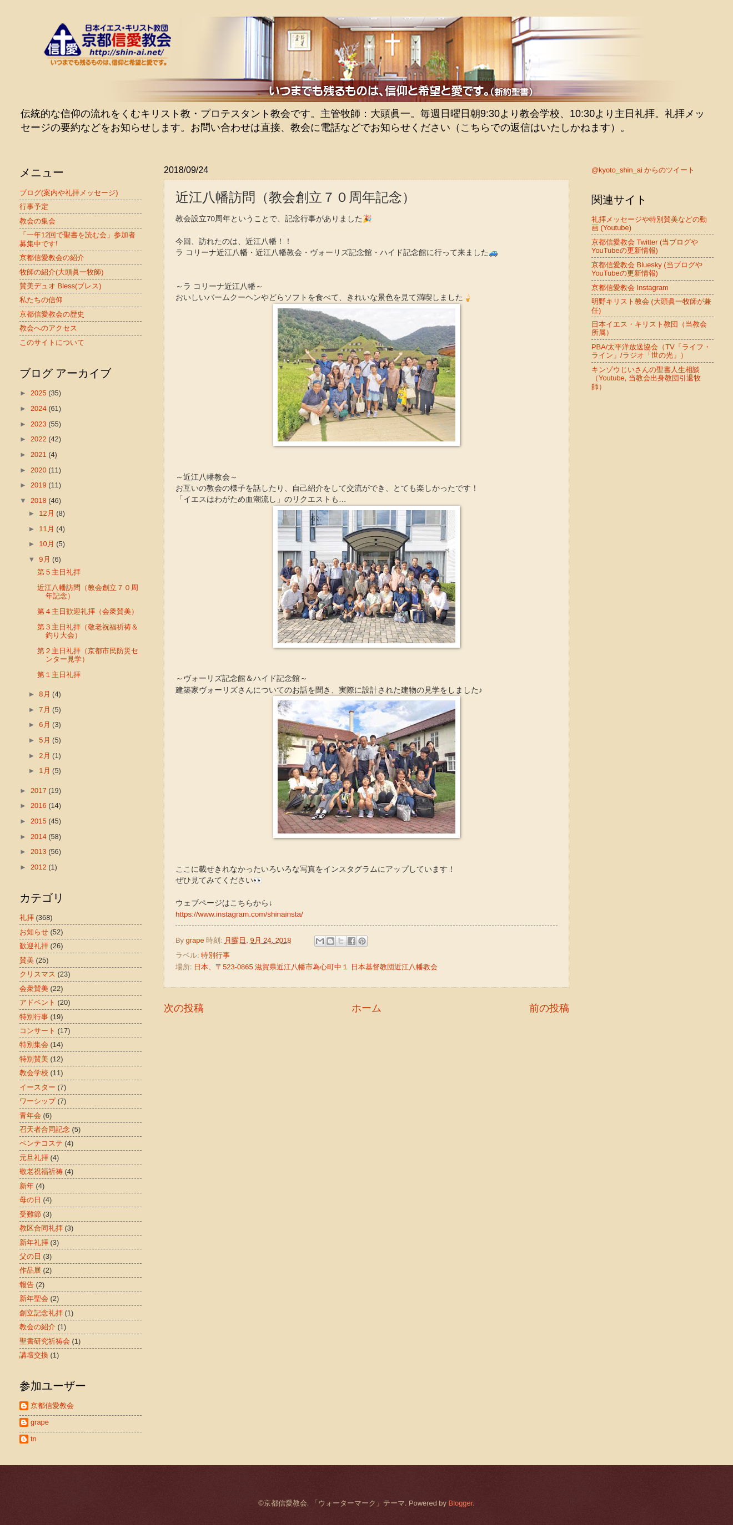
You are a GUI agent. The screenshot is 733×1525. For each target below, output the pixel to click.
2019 (39, 485)
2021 (39, 454)
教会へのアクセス (48, 328)
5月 (45, 740)
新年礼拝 (33, 1242)
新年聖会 (33, 1298)
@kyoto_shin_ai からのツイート (643, 170)
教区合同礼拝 (41, 1228)
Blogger (461, 1503)
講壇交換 (33, 1355)
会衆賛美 (33, 988)
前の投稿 (549, 1008)
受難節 (30, 1214)
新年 (26, 1186)
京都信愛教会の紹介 (51, 257)
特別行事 (215, 955)
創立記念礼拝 (41, 1313)
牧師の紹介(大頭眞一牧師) (61, 272)
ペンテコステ (41, 1143)
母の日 (30, 1200)
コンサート (37, 1030)
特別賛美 (33, 1059)
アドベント (37, 1002)
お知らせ (33, 932)
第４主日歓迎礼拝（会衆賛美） (87, 611)
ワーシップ (37, 1101)
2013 (39, 851)
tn (34, 1439)
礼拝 (26, 917)
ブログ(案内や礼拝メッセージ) (68, 193)
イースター (37, 1087)
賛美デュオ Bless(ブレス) (60, 286)
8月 (45, 694)
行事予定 (33, 206)
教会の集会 (37, 221)
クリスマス (37, 974)
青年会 (30, 1115)
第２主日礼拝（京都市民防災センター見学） (87, 655)
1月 (45, 770)
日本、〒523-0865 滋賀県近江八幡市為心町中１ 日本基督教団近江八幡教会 (316, 967)
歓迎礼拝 (33, 946)
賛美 (26, 960)
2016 (39, 805)
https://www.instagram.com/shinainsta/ (239, 914)
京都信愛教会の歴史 (51, 314)
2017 (39, 790)
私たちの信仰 (41, 300)
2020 (39, 470)
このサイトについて (51, 342)
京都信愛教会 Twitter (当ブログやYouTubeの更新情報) (644, 246)
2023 (39, 424)
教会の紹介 (37, 1327)
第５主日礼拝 (59, 572)
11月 (47, 529)
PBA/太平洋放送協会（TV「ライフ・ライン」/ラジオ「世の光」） (651, 351)
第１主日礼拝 (59, 674)
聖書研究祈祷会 (44, 1341)
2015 (39, 821)
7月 (45, 709)
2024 (39, 408)
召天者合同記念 (44, 1129)
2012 (39, 867)
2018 (39, 500)
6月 (45, 724)
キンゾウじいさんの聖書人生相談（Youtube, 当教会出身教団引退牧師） (646, 378)
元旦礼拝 (33, 1157)
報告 (26, 1284)
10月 (47, 544)
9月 (45, 559)
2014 (39, 836)
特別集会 (33, 1044)
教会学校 (33, 1073)
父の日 (30, 1256)
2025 (39, 393)
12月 (47, 513)
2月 (45, 755)
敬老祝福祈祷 (41, 1171)
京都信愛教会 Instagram (630, 287)
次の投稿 (184, 1008)
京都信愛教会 (52, 1405)
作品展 (30, 1270)
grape (40, 1422)
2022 (39, 439)
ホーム (366, 1008)
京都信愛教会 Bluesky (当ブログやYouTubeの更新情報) (646, 269)
